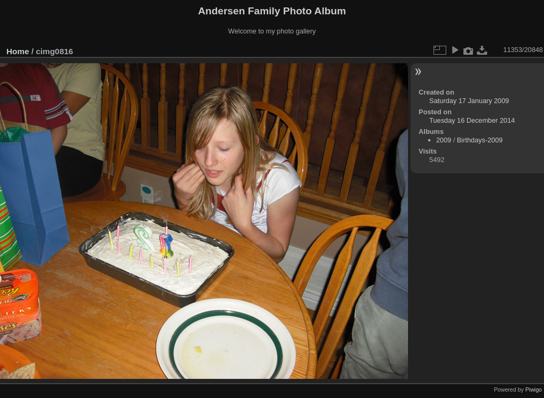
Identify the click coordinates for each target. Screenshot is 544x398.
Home (17, 51)
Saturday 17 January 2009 (469, 101)
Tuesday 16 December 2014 (472, 120)
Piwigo (533, 389)
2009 (443, 140)
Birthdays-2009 (480, 140)
